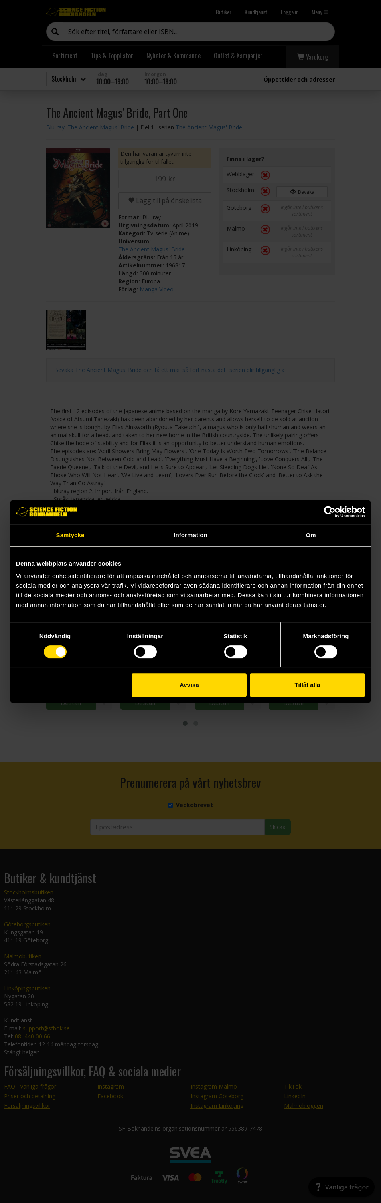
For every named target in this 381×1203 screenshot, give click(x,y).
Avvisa (189, 684)
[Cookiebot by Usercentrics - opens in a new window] (330, 512)
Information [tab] (190, 535)
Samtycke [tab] (70, 535)
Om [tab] (311, 535)
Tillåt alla (307, 684)
